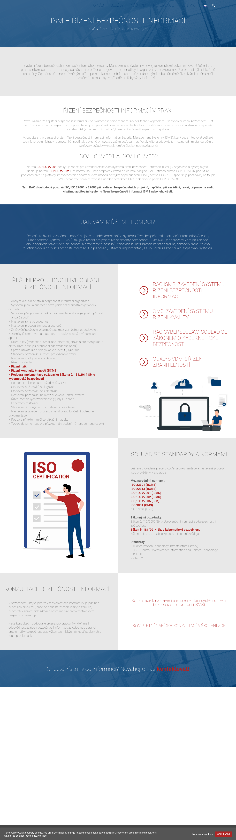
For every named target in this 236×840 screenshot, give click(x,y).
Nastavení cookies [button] (202, 834)
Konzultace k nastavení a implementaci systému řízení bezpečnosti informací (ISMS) (179, 602)
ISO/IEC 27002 (59, 171)
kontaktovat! (173, 668)
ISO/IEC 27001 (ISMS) (146, 493)
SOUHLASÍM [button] (223, 834)
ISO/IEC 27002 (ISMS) (146, 497)
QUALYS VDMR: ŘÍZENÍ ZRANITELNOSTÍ (178, 362)
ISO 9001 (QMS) (142, 505)
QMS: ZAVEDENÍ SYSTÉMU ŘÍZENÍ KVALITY (183, 314)
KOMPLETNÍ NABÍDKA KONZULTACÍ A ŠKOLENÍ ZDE (179, 625)
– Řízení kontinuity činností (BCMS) (33, 370)
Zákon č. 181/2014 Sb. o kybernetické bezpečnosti (166, 529)
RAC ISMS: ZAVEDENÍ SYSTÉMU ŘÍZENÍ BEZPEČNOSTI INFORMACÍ (189, 290)
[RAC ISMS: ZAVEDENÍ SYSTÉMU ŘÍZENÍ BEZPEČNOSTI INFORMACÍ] (146, 290)
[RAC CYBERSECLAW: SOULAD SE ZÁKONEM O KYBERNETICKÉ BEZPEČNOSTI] (146, 338)
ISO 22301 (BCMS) (144, 484)
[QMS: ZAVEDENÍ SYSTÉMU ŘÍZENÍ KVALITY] (146, 314)
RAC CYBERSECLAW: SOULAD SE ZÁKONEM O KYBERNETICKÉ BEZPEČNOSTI (190, 338)
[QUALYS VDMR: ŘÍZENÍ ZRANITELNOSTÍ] (146, 362)
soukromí (151, 832)
